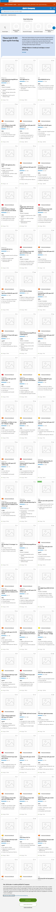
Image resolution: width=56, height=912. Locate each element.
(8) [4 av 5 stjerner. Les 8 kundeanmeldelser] (45, 843)
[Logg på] (50, 8)
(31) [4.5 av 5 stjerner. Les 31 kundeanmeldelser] (27, 170)
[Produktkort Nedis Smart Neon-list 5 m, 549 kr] (28, 826)
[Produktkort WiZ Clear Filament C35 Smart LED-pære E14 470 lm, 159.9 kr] (46, 826)
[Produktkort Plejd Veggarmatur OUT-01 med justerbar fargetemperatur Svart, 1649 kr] (28, 195)
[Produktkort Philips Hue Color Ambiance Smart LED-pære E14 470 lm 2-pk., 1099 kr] (46, 195)
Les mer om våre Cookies (8, 895)
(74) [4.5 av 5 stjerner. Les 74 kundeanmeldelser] (9, 466)
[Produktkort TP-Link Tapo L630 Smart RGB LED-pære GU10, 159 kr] (28, 408)
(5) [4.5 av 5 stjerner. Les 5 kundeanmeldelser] (9, 843)
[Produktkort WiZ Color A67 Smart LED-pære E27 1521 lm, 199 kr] (46, 408)
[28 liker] (52, 695)
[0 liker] (16, 146)
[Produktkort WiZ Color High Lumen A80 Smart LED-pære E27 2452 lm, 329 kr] (28, 867)
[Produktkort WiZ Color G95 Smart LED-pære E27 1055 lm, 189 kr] (46, 743)
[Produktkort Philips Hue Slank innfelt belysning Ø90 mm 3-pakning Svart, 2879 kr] (10, 68)
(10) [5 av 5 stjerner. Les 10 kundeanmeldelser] (9, 508)
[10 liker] (16, 611)
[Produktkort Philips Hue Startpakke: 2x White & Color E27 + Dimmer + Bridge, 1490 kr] (10, 408)
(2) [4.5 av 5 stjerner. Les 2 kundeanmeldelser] (45, 637)
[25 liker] (52, 442)
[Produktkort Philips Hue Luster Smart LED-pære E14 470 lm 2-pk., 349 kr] (10, 365)
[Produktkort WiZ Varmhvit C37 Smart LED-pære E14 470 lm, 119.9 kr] (10, 321)
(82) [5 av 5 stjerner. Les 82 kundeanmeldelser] (9, 382)
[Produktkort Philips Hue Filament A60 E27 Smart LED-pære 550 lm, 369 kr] (28, 449)
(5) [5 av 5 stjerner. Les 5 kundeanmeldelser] (27, 466)
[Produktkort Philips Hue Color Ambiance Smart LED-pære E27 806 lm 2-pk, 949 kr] (10, 111)
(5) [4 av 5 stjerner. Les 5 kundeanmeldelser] (45, 170)
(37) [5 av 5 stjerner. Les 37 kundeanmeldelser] (27, 293)
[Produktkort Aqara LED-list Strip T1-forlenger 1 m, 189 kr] (10, 533)
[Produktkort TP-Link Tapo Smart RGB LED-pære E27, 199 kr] (10, 279)
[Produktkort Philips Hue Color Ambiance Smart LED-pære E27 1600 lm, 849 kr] (28, 784)
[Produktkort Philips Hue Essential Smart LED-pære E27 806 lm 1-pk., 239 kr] (46, 279)
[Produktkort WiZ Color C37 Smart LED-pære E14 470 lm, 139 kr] (10, 867)
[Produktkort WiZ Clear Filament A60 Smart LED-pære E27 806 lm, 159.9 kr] (10, 661)
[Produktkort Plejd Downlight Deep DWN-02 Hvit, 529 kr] (46, 576)
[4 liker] (35, 104)
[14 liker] (34, 695)
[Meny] (2, 8)
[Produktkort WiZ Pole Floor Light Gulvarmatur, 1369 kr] (46, 702)
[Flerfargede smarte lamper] (49, 28)
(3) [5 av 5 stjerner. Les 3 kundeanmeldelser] (45, 338)
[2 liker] (16, 188)
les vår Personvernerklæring (21, 895)
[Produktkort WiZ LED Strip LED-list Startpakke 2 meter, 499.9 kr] (46, 867)
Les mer (24, 52)
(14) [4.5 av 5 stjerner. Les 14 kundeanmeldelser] (46, 425)
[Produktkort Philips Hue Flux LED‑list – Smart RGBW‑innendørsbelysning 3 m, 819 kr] (28, 489)
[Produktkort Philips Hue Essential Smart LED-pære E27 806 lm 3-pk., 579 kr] (28, 111)
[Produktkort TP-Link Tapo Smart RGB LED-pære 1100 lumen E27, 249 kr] (46, 365)
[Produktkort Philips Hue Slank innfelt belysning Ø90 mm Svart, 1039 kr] (28, 533)
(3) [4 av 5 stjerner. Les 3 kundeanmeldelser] (9, 128)
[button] (32, 21)
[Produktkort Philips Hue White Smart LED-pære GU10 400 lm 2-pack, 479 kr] (46, 784)
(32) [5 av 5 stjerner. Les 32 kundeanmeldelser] (9, 425)
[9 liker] (16, 358)
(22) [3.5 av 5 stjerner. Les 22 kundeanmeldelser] (27, 717)
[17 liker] (34, 859)
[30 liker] (16, 104)
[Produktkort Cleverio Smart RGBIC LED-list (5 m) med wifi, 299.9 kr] (28, 702)
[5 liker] (53, 146)
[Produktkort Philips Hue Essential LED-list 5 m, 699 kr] (10, 237)
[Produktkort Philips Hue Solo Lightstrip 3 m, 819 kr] (28, 68)
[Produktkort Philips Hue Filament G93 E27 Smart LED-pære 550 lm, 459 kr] (28, 661)
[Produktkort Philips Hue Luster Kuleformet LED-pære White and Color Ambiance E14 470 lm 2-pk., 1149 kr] (10, 489)
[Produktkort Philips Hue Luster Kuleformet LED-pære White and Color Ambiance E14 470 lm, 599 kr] (10, 576)
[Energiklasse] (2, 121)
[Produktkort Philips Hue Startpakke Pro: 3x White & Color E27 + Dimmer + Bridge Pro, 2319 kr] (46, 618)
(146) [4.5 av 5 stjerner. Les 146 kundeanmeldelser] (46, 127)
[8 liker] (53, 401)
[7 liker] (35, 60)
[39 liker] (52, 230)
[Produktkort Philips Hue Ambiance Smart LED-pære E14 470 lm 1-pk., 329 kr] (28, 576)
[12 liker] (52, 60)
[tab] (4, 1)
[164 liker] (52, 654)
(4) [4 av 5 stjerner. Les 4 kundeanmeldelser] (27, 760)
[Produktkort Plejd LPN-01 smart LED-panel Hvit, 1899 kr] (46, 489)
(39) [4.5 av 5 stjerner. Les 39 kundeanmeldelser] (27, 593)
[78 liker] (16, 272)
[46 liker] (16, 442)
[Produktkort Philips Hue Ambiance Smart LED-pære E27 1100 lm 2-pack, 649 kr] (46, 321)
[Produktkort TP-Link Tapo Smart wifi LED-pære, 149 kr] (46, 111)
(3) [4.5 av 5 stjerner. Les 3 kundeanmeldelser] (27, 383)
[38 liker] (34, 819)
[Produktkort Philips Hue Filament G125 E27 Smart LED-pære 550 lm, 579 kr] (10, 743)
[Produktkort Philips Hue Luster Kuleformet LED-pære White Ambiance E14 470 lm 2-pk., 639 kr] (28, 618)
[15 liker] (34, 146)
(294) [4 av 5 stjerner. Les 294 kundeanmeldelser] (46, 674)
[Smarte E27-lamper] (38, 28)
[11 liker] (52, 736)
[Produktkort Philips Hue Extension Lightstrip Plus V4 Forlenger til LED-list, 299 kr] (46, 449)
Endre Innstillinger (28, 907)
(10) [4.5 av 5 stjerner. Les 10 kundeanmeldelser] (9, 635)
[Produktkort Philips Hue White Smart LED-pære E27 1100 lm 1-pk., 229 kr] (10, 449)
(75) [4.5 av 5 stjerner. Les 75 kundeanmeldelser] (46, 254)
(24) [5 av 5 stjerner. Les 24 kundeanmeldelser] (46, 212)
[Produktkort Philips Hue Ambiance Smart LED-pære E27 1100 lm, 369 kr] (46, 237)
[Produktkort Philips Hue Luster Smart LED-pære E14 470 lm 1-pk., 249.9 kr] (46, 533)
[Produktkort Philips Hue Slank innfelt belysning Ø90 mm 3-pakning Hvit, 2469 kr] (28, 321)
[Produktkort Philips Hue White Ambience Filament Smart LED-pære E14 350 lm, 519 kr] (10, 195)
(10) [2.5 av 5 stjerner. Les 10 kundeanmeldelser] (27, 839)
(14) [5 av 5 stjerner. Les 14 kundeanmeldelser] (27, 81)
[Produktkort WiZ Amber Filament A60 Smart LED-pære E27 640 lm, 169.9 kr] (10, 702)
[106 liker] (34, 272)
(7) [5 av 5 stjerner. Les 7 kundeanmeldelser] (9, 595)
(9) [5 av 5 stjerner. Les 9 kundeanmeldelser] (27, 637)
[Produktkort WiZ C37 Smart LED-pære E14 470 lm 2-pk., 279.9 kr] (10, 618)
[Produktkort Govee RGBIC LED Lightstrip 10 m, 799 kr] (10, 153)
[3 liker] (16, 60)
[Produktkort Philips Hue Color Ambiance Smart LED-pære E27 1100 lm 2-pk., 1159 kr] (10, 784)
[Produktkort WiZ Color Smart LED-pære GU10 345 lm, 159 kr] (28, 743)
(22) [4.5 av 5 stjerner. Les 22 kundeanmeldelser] (46, 464)
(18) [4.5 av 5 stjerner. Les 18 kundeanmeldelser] (27, 425)
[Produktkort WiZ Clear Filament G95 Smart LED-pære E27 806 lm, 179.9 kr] (10, 826)
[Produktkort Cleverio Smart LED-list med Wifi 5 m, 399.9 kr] (46, 661)
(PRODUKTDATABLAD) (9, 121)
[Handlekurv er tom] (54, 8)
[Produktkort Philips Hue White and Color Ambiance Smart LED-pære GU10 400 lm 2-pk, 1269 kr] (28, 365)
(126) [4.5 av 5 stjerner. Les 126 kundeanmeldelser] (10, 295)
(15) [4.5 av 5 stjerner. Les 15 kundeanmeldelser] (27, 128)
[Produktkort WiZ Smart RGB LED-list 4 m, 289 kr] (46, 68)
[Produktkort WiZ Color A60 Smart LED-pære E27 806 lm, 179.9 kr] (28, 153)
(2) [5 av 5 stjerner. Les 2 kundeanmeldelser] (27, 801)
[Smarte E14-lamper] (27, 28)
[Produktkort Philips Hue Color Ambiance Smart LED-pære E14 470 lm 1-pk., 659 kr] (28, 237)
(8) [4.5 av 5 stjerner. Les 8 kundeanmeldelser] (45, 382)
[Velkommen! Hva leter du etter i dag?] (29, 11)
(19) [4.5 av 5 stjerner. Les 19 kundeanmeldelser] (9, 678)
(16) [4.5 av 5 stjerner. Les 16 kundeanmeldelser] (46, 81)
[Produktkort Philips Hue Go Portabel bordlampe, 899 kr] (28, 279)
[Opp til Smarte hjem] (5, 28)
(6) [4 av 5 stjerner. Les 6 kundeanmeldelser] (45, 715)
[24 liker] (52, 314)
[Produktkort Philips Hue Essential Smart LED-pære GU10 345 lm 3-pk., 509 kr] (46, 153)
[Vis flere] (53, 27)
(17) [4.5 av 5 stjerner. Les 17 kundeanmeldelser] (9, 719)
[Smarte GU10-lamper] (16, 28)
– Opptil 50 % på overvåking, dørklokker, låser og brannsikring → (26, 4)
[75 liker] (52, 104)
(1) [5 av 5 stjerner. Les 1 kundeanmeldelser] (9, 82)
